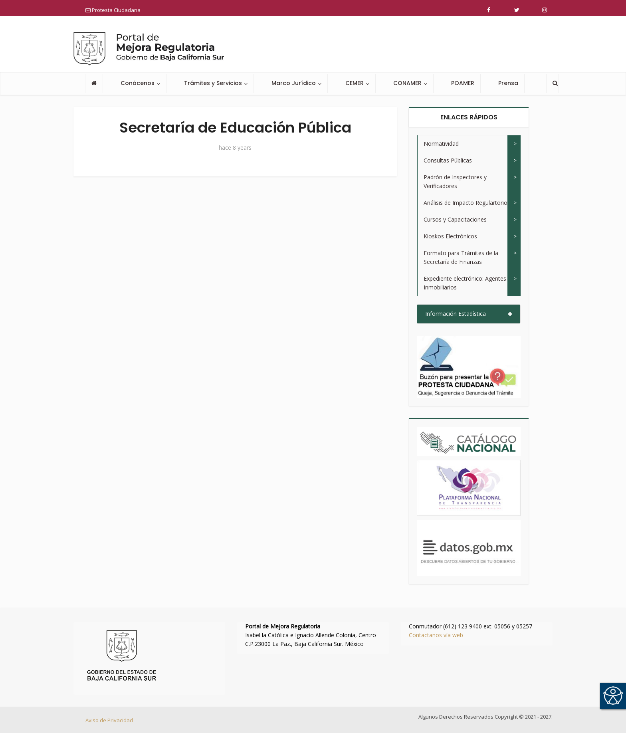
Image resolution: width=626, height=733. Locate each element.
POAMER (462, 83)
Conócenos (138, 83)
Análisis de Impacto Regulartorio (465, 202)
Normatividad (441, 143)
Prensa (508, 83)
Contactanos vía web (436, 635)
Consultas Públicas (448, 160)
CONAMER (407, 83)
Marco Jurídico (293, 83)
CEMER (354, 83)
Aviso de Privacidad (109, 720)
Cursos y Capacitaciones (455, 219)
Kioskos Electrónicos (450, 236)
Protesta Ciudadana (113, 10)
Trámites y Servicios (213, 83)
